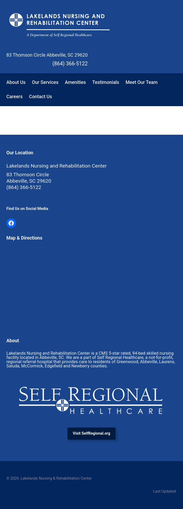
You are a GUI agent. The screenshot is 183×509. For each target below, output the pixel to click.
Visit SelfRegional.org (91, 433)
